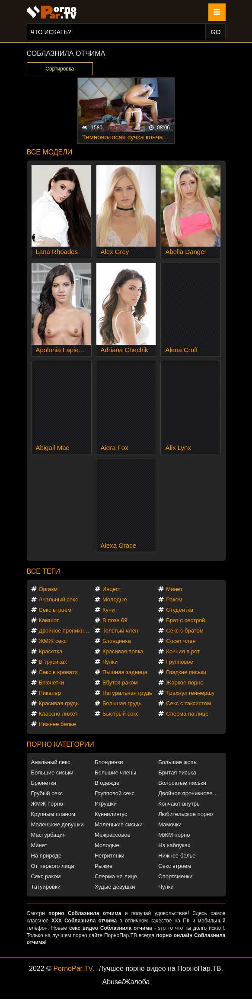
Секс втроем (55, 610)
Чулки (110, 662)
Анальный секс (58, 599)
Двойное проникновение (66, 630)
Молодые (114, 599)
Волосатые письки (182, 783)
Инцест (111, 589)
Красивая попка (123, 651)
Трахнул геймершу (190, 693)
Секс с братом (184, 630)
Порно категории (60, 744)
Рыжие (103, 866)
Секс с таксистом (188, 703)
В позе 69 (115, 620)
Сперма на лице (187, 713)
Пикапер (50, 693)
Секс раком (46, 876)
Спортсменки (175, 876)
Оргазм (48, 589)
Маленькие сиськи (119, 824)
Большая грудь (121, 703)
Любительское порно (185, 814)
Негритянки (109, 855)
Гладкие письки (186, 672)
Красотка (51, 651)
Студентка (179, 610)
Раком (174, 599)
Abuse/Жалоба (126, 982)
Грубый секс (47, 793)
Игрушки (106, 803)
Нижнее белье (57, 724)
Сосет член (180, 641)
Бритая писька (177, 772)
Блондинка (116, 641)
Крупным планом (53, 814)
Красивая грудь (59, 703)
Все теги (43, 571)
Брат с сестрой (185, 620)
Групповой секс (114, 793)
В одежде (107, 783)
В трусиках (53, 662)
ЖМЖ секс (53, 641)
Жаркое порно (184, 682)
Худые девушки (115, 886)
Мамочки (170, 824)
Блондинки (109, 762)
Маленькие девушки (57, 824)
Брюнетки (51, 682)
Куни (108, 610)
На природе (46, 855)
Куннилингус (111, 814)
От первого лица (52, 866)
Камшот (49, 620)
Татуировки (46, 886)
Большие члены (115, 772)
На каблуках (174, 845)
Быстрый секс (120, 713)
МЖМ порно (174, 835)
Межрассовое (113, 835)
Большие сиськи (52, 772)
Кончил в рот (183, 651)
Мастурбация (48, 835)
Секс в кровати (58, 672)
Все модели (50, 152)
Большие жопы (178, 762)
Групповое (179, 662)
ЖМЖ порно (47, 803)
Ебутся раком (120, 682)
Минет (174, 589)
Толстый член (120, 630)
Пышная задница (124, 672)
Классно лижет (58, 713)
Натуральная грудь (127, 693)
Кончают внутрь (179, 803)
